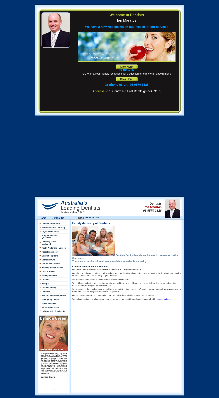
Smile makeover (49, 303)
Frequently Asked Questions (50, 236)
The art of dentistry (51, 264)
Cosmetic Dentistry (51, 223)
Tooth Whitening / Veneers (54, 248)
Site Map (54, 389)
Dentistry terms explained (49, 243)
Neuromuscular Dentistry (53, 227)
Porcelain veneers (50, 252)
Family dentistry (49, 275)
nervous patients (163, 299)
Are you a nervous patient (54, 295)
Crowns (45, 279)
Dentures (46, 291)
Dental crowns (48, 260)
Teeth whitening (49, 287)
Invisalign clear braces (52, 268)
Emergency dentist (50, 299)
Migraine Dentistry (50, 231)
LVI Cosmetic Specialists (53, 311)
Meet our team (48, 272)
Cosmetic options (50, 256)
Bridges (45, 283)
